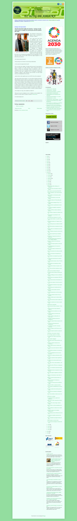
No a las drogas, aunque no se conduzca (53, 334)
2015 (48, 170)
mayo (49, 184)
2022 (48, 159)
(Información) (34, 94)
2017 (48, 167)
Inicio (29, 108)
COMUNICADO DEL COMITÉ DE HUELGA (53, 473)
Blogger (44, 515)
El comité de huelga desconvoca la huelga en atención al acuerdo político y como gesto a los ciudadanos (56, 460)
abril (48, 424)
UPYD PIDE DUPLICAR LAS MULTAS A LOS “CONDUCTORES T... (54, 239)
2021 (48, 161)
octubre (49, 176)
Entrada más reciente (18, 108)
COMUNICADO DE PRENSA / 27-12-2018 (53, 96)
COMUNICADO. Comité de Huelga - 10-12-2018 (54, 99)
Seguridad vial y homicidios (51, 304)
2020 (48, 162)
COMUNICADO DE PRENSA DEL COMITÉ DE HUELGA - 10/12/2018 (53, 493)
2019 (48, 164)
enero (49, 429)
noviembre (49, 175)
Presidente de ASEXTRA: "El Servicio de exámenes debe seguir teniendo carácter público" (54, 108)
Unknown (20, 100)
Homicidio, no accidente (51, 396)
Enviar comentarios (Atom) (23, 110)
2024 (48, 156)
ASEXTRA (32, 21)
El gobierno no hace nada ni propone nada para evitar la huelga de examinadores (53, 499)
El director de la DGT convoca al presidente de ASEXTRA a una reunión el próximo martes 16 (53, 106)
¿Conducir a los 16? (49, 453)
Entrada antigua (39, 108)
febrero (49, 427)
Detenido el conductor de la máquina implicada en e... (53, 411)
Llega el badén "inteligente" (51, 338)
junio (48, 183)
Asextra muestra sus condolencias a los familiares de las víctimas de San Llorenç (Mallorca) (54, 103)
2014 (48, 172)
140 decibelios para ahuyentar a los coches (54, 217)
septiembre (49, 178)
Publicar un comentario (19, 106)
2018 (48, 165)
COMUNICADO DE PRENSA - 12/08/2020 (53, 91)
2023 (48, 157)
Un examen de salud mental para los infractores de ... (53, 324)
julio (48, 181)
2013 (48, 431)
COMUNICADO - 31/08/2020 (51, 90)
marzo (49, 426)
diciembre (49, 173)
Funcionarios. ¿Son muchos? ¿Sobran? (53, 333)
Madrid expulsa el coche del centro (52, 420)
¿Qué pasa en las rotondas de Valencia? (53, 270)
